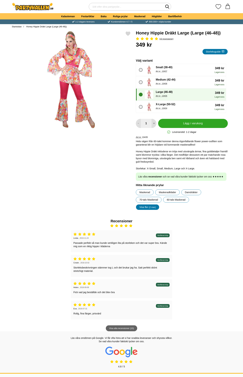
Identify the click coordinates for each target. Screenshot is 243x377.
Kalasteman (68, 16)
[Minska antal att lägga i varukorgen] (138, 123)
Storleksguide (215, 51)
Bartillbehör (175, 16)
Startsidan (17, 26)
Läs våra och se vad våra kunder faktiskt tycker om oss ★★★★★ (180, 176)
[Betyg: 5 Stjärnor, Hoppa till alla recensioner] (182, 39)
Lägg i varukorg (193, 123)
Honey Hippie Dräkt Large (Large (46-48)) (46, 26)
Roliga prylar (120, 16)
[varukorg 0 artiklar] (227, 6)
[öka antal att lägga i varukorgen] (154, 123)
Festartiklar (87, 16)
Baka (103, 16)
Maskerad (139, 16)
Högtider (157, 16)
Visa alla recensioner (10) (121, 328)
